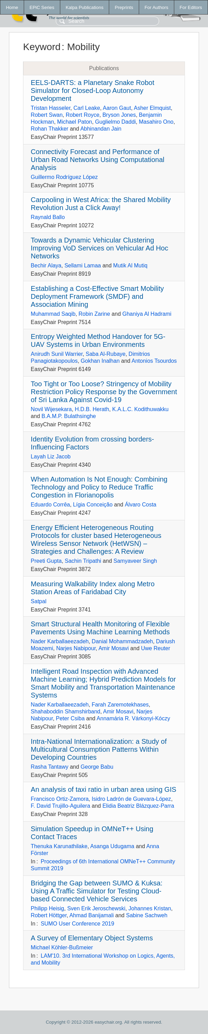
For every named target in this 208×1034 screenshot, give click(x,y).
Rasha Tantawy (49, 767)
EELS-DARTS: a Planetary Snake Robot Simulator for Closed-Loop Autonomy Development (92, 90)
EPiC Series (42, 7)
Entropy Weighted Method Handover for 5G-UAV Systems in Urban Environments (98, 340)
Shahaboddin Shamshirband (65, 711)
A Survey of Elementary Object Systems (92, 938)
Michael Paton (74, 122)
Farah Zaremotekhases (120, 705)
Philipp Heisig (47, 908)
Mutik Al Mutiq (130, 265)
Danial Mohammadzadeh (122, 641)
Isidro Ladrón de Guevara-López (131, 799)
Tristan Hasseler (50, 108)
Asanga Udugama (112, 846)
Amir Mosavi (113, 648)
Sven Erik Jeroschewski (96, 908)
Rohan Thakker (49, 129)
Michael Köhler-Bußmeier (62, 947)
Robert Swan (47, 115)
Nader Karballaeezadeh (60, 641)
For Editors (191, 7)
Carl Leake (86, 108)
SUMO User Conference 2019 (77, 924)
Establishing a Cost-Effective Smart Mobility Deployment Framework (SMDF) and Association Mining (97, 296)
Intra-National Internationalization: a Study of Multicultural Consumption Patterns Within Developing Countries (99, 749)
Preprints (124, 7)
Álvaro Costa (140, 504)
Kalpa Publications (85, 7)
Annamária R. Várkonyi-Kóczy (133, 718)
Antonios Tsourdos (154, 361)
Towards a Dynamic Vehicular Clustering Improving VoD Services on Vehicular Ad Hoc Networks (99, 248)
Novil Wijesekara (51, 409)
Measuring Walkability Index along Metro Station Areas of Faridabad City (92, 588)
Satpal (38, 601)
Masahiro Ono (156, 122)
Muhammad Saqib (53, 314)
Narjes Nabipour (76, 648)
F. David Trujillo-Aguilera (60, 806)
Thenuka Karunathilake (59, 846)
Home (12, 7)
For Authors (156, 7)
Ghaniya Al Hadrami (146, 314)
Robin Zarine (94, 314)
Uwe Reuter (155, 648)
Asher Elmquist (152, 108)
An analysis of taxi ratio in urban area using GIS (103, 789)
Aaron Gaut (117, 108)
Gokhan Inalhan (100, 361)
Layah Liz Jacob (51, 456)
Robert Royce (83, 115)
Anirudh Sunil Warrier (57, 354)
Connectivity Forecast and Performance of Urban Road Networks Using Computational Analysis (97, 159)
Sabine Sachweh (146, 915)
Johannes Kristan (149, 908)
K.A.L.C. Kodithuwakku (140, 409)
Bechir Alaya (46, 265)
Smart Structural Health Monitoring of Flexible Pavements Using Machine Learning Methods (100, 628)
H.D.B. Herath (92, 409)
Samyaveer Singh (135, 561)
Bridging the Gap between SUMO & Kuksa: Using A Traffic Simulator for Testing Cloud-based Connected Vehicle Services (96, 891)
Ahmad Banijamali (91, 915)
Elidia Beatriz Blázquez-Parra (138, 806)
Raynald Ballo (48, 217)
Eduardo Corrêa (50, 504)
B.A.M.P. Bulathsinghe (68, 416)
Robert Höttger (48, 915)
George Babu (97, 767)
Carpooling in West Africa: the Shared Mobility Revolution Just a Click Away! (101, 203)
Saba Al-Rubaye (106, 354)
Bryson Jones (119, 115)
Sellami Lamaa (82, 265)
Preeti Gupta (46, 561)
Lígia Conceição (93, 504)
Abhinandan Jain (100, 129)
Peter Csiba (70, 718)
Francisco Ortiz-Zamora (60, 799)
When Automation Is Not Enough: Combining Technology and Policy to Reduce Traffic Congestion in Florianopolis (99, 487)
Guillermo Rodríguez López (64, 177)
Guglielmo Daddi (115, 122)
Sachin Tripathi (83, 561)
